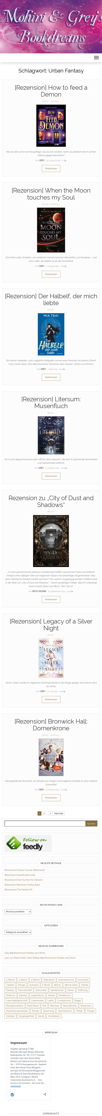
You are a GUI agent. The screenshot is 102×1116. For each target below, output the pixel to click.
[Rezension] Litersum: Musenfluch (51, 402)
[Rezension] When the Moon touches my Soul (51, 194)
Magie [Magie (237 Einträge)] (78, 1000)
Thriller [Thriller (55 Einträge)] (79, 1011)
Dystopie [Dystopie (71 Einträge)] (33, 985)
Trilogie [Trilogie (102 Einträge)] (90, 1011)
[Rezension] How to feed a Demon (51, 91)
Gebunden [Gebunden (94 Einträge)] (41, 990)
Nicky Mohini (39, 591)
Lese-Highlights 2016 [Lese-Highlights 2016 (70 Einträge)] (17, 1000)
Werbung (54, 101)
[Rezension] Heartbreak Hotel (20, 875)
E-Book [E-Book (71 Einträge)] (46, 985)
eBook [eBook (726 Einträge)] (57, 985)
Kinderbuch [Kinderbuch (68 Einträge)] (65, 995)
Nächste (58, 813)
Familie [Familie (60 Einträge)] (84, 985)
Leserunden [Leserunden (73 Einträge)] (37, 1000)
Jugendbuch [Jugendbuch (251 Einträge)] (37, 995)
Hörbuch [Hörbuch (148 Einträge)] (10, 995)
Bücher (45, 101)
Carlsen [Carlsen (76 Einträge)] (10, 985)
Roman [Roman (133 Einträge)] (35, 1011)
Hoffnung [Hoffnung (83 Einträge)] (83, 990)
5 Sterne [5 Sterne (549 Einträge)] (35, 979)
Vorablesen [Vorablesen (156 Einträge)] (54, 1016)
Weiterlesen (51, 168)
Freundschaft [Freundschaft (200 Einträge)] (25, 990)
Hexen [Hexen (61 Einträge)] (70, 990)
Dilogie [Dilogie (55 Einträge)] (21, 985)
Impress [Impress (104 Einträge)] (23, 995)
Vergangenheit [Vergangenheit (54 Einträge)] (26, 1016)
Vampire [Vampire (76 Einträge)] (10, 1016)
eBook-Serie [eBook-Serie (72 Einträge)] (71, 985)
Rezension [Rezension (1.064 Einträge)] (86, 1005)
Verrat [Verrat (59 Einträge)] (41, 1016)
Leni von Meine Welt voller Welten (22, 958)
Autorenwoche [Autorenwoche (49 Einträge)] (66, 979)
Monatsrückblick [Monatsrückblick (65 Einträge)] (14, 1005)
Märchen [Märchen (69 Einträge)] (54, 1005)
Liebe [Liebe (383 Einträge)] (50, 1000)
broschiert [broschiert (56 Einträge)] (83, 979)
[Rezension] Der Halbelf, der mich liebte (51, 299)
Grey (42, 160)
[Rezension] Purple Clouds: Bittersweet (25, 870)
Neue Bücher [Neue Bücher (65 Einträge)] (70, 1005)
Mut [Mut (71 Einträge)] (44, 1005)
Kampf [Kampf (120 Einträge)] (51, 995)
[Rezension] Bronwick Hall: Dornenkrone (51, 725)
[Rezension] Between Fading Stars (22, 884)
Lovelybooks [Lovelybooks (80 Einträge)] (64, 1000)
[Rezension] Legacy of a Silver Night (51, 625)
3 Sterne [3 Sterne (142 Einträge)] (10, 979)
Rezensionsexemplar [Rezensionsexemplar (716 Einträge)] (17, 1011)
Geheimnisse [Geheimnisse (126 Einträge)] (57, 990)
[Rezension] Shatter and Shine (29, 953)
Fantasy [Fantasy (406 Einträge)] (10, 990)
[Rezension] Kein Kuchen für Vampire (24, 880)
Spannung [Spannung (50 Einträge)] (48, 1011)
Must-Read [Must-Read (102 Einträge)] (33, 1005)
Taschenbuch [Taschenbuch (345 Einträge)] (65, 1011)
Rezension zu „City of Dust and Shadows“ (51, 501)
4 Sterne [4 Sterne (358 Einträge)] (23, 979)
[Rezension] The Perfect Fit (18, 889)
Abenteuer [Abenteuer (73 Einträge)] (48, 979)
